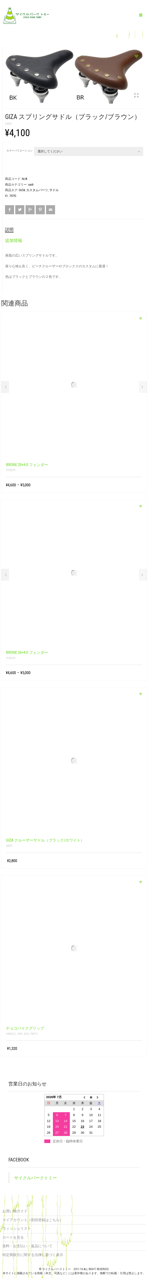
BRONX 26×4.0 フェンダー (27, 652)
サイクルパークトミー (35, 1178)
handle (11, 1034)
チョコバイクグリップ (25, 1028)
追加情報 (13, 240)
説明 (9, 229)
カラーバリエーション (19, 150)
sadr (8, 123)
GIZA (22, 190)
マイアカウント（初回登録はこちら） (32, 1220)
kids (26, 1034)
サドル (54, 190)
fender (10, 470)
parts (34, 1034)
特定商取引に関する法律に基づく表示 (32, 1255)
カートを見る (13, 1237)
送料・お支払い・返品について (27, 1246)
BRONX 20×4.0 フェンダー (27, 464)
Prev (5, 387)
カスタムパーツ (37, 190)
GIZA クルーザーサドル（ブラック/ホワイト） (45, 840)
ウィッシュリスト (16, 1228)
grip (19, 1034)
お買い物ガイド (14, 1211)
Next (143, 387)
